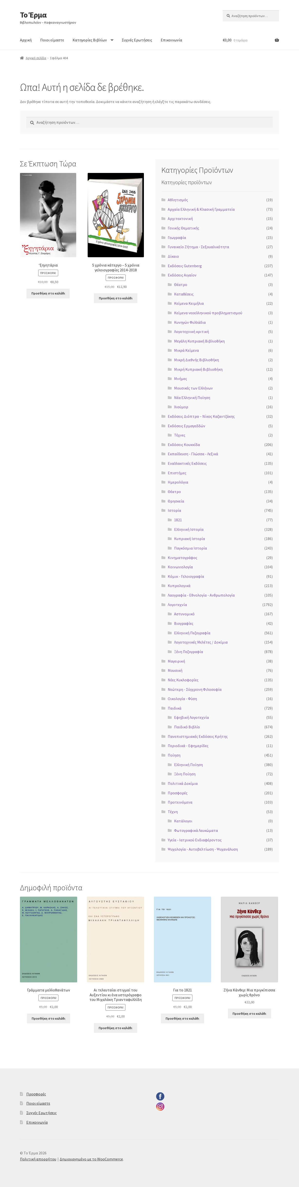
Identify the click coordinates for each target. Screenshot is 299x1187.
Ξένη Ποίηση (185, 773)
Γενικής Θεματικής (183, 228)
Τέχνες (179, 435)
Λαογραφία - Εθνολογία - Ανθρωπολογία (201, 595)
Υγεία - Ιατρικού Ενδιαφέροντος (195, 839)
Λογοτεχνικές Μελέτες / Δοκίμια (201, 642)
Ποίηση (174, 755)
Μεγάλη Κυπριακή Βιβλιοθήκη (199, 341)
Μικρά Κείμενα (186, 350)
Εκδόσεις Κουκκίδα (184, 444)
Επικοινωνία (171, 40)
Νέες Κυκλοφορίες (183, 679)
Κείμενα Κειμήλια (189, 303)
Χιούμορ (181, 406)
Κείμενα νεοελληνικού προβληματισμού (208, 312)
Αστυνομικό (184, 613)
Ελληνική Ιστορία (189, 529)
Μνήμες (180, 378)
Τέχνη (173, 811)
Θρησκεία (176, 501)
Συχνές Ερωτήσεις (137, 40)
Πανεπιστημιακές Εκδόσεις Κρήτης (198, 736)
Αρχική (26, 40)
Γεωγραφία (177, 237)
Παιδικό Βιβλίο (187, 726)
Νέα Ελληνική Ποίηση (192, 397)
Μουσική (175, 670)
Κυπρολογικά (179, 585)
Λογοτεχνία (177, 604)
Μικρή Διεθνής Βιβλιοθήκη (196, 359)
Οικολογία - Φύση (182, 698)
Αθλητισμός (178, 199)
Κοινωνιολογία (180, 566)
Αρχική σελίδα (36, 58)
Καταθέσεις (184, 294)
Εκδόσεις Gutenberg (185, 265)
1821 (178, 519)
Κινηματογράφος (182, 557)
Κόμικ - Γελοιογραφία (186, 576)
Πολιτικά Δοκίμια (183, 783)
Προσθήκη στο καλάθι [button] (48, 293)
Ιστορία (174, 510)
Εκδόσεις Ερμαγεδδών (186, 425)
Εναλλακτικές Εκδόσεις (187, 463)
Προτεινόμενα (180, 802)
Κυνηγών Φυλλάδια (190, 322)
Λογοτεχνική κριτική (191, 331)
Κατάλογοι (183, 820)
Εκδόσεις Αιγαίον (182, 275)
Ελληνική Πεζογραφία (192, 632)
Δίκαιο (173, 256)
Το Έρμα (33, 15)
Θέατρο (180, 284)
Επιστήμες (177, 472)
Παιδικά (174, 708)
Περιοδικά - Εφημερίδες (188, 745)
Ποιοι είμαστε (52, 40)
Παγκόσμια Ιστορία (190, 548)
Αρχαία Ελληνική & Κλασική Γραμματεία (201, 209)
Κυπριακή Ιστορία (189, 538)
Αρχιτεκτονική (180, 218)
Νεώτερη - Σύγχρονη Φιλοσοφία (195, 689)
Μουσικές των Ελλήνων (193, 388)
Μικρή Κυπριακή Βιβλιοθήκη (198, 369)
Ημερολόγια (178, 482)
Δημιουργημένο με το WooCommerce (91, 1159)
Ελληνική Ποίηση (188, 764)
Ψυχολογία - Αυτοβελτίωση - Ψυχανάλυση (203, 849)
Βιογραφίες (183, 623)
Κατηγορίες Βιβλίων (90, 40)
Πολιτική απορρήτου (38, 1159)
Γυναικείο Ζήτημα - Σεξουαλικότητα (198, 246)
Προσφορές (177, 792)
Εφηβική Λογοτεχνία (191, 717)
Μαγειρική (176, 661)
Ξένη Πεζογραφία (188, 651)
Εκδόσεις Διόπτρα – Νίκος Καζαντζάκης (201, 416)
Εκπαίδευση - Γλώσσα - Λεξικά (193, 453)
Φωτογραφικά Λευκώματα (196, 830)
